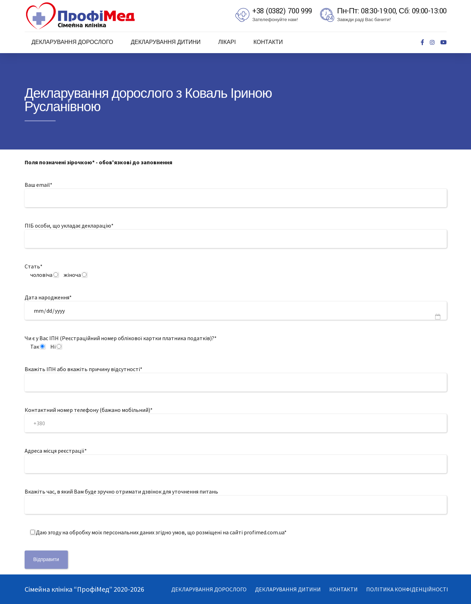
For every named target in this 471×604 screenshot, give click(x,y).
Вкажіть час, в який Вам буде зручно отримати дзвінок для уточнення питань (121, 491)
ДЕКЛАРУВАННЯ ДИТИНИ (166, 42)
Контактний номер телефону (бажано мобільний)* (89, 409)
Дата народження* (48, 297)
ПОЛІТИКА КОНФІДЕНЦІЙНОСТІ (407, 589)
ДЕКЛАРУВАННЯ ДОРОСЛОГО (72, 42)
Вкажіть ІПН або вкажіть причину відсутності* (83, 369)
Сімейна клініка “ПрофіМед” (69, 589)
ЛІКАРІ (227, 42)
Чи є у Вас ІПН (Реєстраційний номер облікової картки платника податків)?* (121, 338)
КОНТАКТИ (268, 42)
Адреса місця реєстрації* (56, 450)
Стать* (34, 266)
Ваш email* (38, 184)
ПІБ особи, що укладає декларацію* (69, 225)
